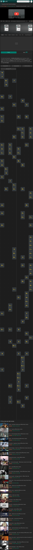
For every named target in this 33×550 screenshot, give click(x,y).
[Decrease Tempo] (1, 21)
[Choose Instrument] (22, 35)
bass (20, 34)
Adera (14, 4)
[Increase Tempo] (9, 21)
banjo (17, 34)
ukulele (9, 34)
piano (6, 34)
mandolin (13, 34)
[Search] (29, 1)
